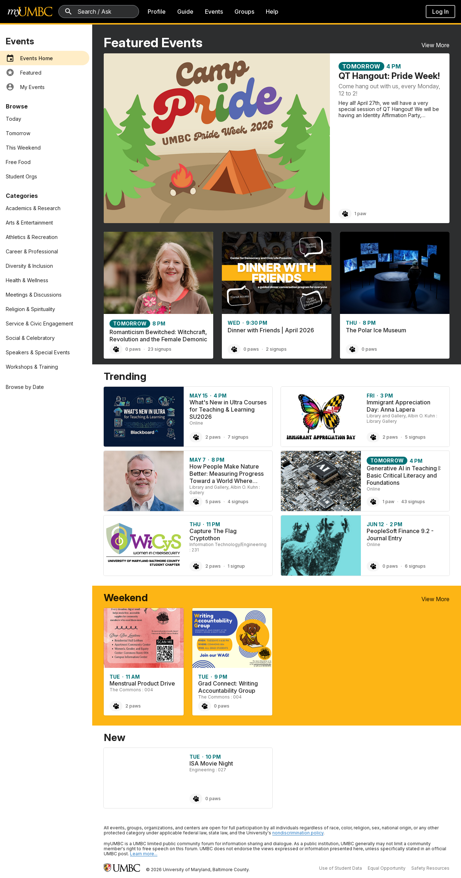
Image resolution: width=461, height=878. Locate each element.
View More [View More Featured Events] (435, 45)
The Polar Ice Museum (376, 330)
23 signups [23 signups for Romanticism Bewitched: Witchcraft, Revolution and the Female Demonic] (159, 349)
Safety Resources (430, 868)
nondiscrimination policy (297, 832)
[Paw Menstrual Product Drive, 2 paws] (115, 706)
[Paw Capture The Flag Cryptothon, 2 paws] (195, 566)
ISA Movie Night (211, 763)
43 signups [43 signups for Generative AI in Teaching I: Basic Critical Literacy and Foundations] (413, 501)
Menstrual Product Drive (142, 683)
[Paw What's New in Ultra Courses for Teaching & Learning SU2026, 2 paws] (195, 437)
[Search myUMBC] (98, 11)
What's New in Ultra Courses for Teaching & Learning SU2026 (228, 409)
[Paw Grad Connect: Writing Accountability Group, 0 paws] (204, 706)
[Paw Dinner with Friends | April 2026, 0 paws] (234, 349)
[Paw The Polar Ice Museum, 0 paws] (352, 349)
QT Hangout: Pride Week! (389, 76)
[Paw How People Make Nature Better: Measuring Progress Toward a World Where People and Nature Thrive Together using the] (195, 502)
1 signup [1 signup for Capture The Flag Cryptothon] (236, 566)
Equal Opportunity (387, 868)
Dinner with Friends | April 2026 (271, 330)
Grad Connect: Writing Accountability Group (228, 687)
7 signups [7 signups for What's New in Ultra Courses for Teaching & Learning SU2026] (238, 437)
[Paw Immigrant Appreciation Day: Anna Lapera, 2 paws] (373, 437)
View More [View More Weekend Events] (435, 599)
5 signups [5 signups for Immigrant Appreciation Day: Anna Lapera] (415, 437)
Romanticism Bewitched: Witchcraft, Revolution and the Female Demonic (158, 335)
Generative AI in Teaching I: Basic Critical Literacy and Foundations (404, 475)
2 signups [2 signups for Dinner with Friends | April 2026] (276, 349)
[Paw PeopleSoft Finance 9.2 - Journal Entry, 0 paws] (373, 566)
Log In (440, 11)
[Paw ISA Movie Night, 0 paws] (195, 799)
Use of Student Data (340, 868)
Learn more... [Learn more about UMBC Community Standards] (143, 853)
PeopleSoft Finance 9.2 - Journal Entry (400, 534)
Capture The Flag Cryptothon (213, 534)
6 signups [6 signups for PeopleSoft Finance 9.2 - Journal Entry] (415, 566)
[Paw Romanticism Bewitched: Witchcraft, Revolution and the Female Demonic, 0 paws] (115, 349)
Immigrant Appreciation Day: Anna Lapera (398, 406)
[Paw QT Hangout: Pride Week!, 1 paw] (345, 214)
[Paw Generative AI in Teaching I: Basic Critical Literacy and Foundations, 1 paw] (373, 502)
